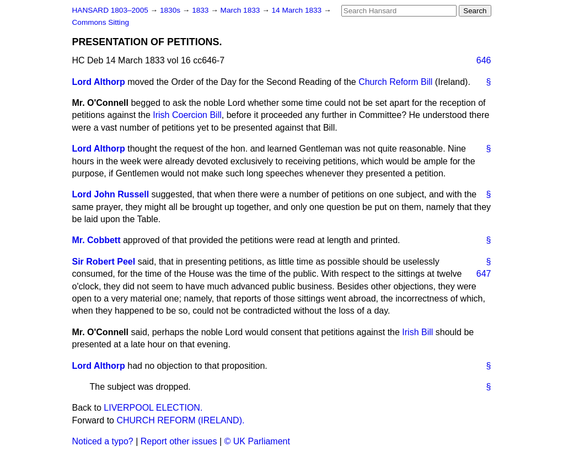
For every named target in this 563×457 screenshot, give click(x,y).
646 (483, 60)
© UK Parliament (257, 441)
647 (483, 273)
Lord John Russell (110, 194)
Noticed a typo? (102, 441)
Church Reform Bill (395, 82)
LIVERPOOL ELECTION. (153, 407)
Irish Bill (417, 332)
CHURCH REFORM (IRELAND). (180, 420)
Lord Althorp (98, 82)
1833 (201, 10)
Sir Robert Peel (104, 261)
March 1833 (241, 10)
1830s (171, 10)
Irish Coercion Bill (187, 115)
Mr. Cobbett (96, 240)
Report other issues (179, 441)
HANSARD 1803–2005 (110, 10)
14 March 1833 (298, 10)
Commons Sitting (101, 22)
